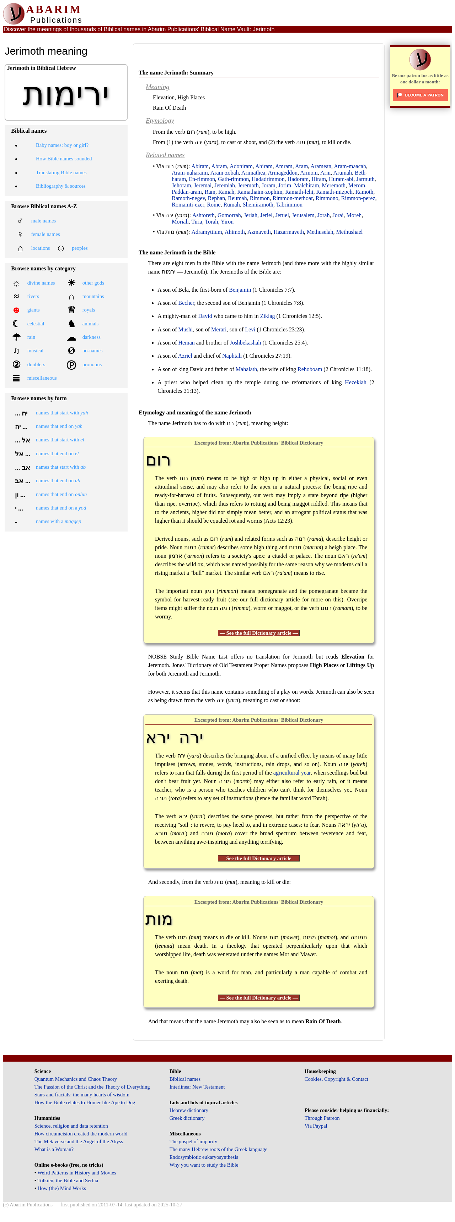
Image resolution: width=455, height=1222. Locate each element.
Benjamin (240, 290)
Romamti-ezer (188, 205)
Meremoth (334, 185)
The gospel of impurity (194, 1141)
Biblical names (185, 1079)
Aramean (320, 166)
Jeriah (250, 215)
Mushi (185, 329)
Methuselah (320, 232)
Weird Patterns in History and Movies (76, 1173)
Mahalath (246, 369)
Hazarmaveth (289, 232)
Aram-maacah (350, 166)
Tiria (196, 222)
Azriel (185, 356)
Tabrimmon (289, 205)
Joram (268, 185)
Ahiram (264, 166)
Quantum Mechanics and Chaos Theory (75, 1079)
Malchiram (306, 185)
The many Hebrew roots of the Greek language (219, 1149)
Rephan (216, 198)
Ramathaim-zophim (259, 192)
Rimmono (327, 198)
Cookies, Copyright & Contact (336, 1079)
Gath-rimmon (233, 179)
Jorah (323, 215)
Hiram (318, 179)
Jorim (284, 185)
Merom (356, 185)
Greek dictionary (187, 1118)
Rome (213, 205)
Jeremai (203, 185)
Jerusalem (303, 215)
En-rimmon (202, 179)
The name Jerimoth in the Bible (177, 252)
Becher (186, 303)
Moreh (354, 215)
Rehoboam (310, 369)
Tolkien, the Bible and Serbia (67, 1180)
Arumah (342, 173)
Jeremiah (224, 185)
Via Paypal (316, 1126)
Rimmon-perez (358, 198)
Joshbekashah (245, 343)
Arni (325, 173)
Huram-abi (341, 179)
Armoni (309, 173)
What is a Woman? (54, 1149)
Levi (250, 329)
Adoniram (241, 166)
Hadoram (298, 179)
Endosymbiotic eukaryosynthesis (204, 1157)
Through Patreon (322, 1118)
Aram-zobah (224, 173)
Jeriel (266, 215)
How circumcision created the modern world (81, 1133)
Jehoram (181, 185)
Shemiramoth (258, 205)
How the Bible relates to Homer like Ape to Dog (84, 1102)
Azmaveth (259, 232)
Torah (211, 222)
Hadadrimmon (268, 179)
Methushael (349, 232)
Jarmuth (365, 179)
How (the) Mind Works (61, 1188)
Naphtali (232, 356)
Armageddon (283, 173)
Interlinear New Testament (197, 1087)
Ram (210, 192)
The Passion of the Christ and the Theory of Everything (92, 1087)
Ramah (226, 192)
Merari (219, 329)
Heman (186, 343)
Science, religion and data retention (71, 1126)
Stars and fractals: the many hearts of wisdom (81, 1094)
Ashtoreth (203, 215)
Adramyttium (207, 232)
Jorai (337, 215)
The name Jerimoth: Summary (176, 73)
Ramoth (364, 192)
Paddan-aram (187, 192)
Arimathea (253, 173)
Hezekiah (355, 382)
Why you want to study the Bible (204, 1165)
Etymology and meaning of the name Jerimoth (195, 412)
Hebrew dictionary (189, 1110)
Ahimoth (235, 232)
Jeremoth (248, 185)
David (205, 316)
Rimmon (260, 198)
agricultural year (292, 773)
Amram (284, 166)
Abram (219, 166)
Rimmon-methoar (293, 198)
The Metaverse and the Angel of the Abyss (78, 1141)
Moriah (180, 222)
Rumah (231, 205)
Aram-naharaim (190, 173)
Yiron (227, 222)
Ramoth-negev (188, 198)
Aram (301, 166)
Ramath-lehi (299, 192)
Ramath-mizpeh (334, 192)
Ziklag (267, 316)
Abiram (200, 166)
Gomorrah (229, 215)
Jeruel (282, 215)
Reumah (237, 198)
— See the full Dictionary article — (259, 633)
